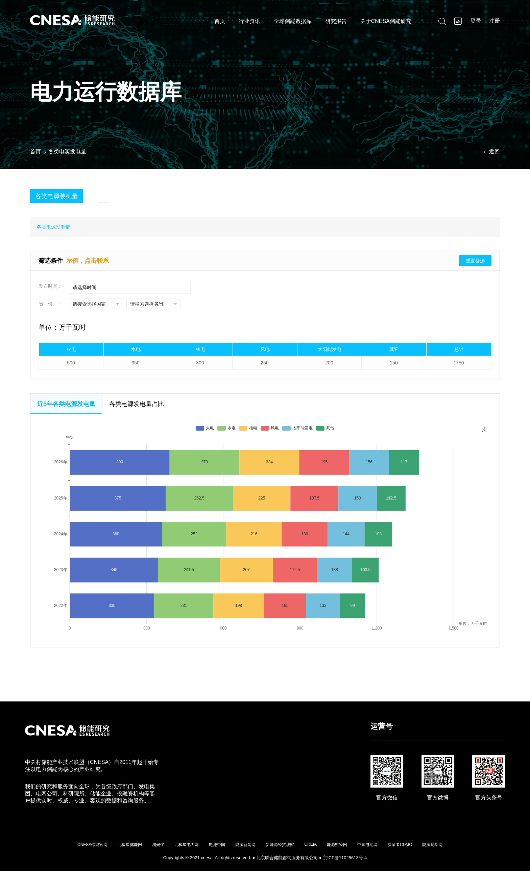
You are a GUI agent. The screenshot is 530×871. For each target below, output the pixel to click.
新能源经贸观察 (280, 844)
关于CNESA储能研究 (385, 21)
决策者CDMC (400, 844)
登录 (475, 21)
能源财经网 (337, 844)
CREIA (310, 844)
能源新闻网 (245, 844)
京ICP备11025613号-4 (345, 857)
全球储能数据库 (293, 21)
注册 (494, 21)
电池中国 (217, 844)
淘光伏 (158, 844)
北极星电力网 (186, 844)
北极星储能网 (130, 844)
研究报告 (336, 21)
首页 (219, 21)
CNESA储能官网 (92, 844)
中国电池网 (367, 844)
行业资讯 (249, 21)
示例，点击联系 (87, 260)
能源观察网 (432, 844)
